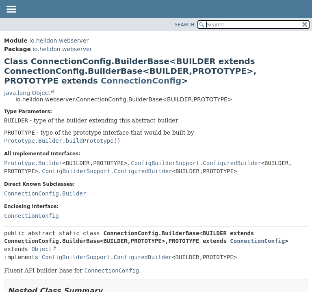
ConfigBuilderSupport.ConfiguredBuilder (196, 163)
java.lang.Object (27, 93)
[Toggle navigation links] (11, 9)
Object (41, 249)
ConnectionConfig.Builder (45, 193)
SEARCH (185, 25)
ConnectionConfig (141, 81)
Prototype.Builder (33, 163)
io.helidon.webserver (59, 40)
